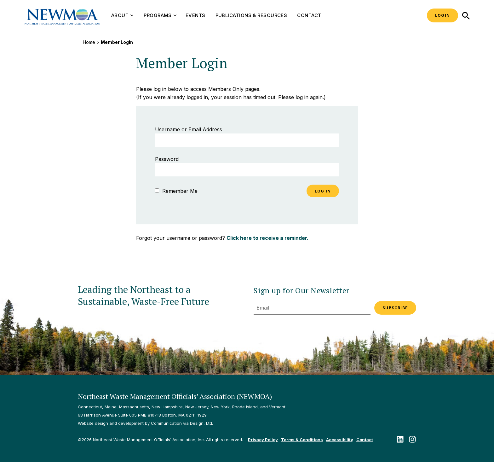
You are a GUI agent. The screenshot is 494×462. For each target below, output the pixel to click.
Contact (309, 15)
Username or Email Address (188, 129)
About (122, 15)
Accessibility (339, 439)
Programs (160, 15)
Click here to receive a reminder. (267, 238)
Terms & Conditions (302, 439)
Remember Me (176, 191)
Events (195, 15)
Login (442, 15)
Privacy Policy (263, 439)
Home (89, 42)
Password (167, 159)
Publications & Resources (251, 15)
